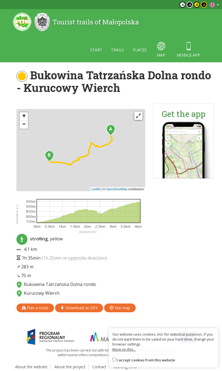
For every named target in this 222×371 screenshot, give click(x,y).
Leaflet (96, 189)
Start (96, 49)
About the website (31, 366)
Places (140, 49)
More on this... (124, 349)
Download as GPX (79, 307)
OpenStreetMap (116, 189)
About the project (70, 366)
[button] (110, 130)
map (161, 50)
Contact (99, 366)
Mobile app (188, 50)
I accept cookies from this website (146, 360)
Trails (117, 49)
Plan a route (35, 307)
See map (120, 307)
